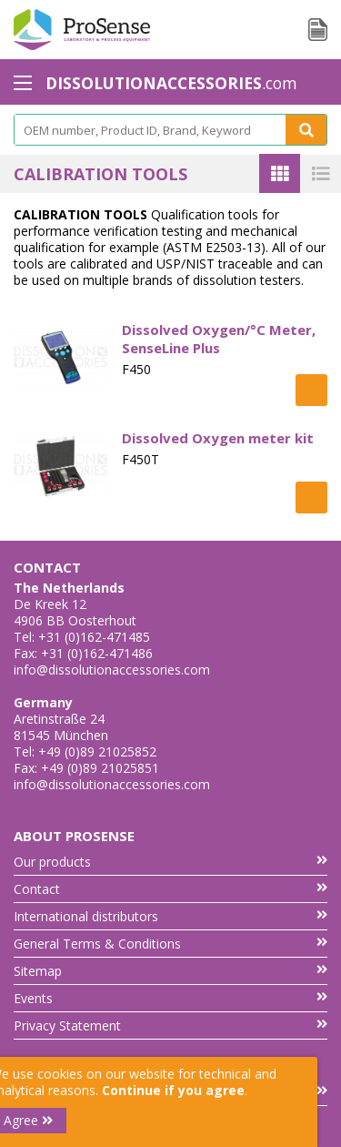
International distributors (170, 916)
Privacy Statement (170, 1025)
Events (170, 998)
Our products (170, 861)
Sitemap (170, 971)
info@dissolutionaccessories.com (112, 669)
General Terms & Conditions (170, 943)
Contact (170, 889)
